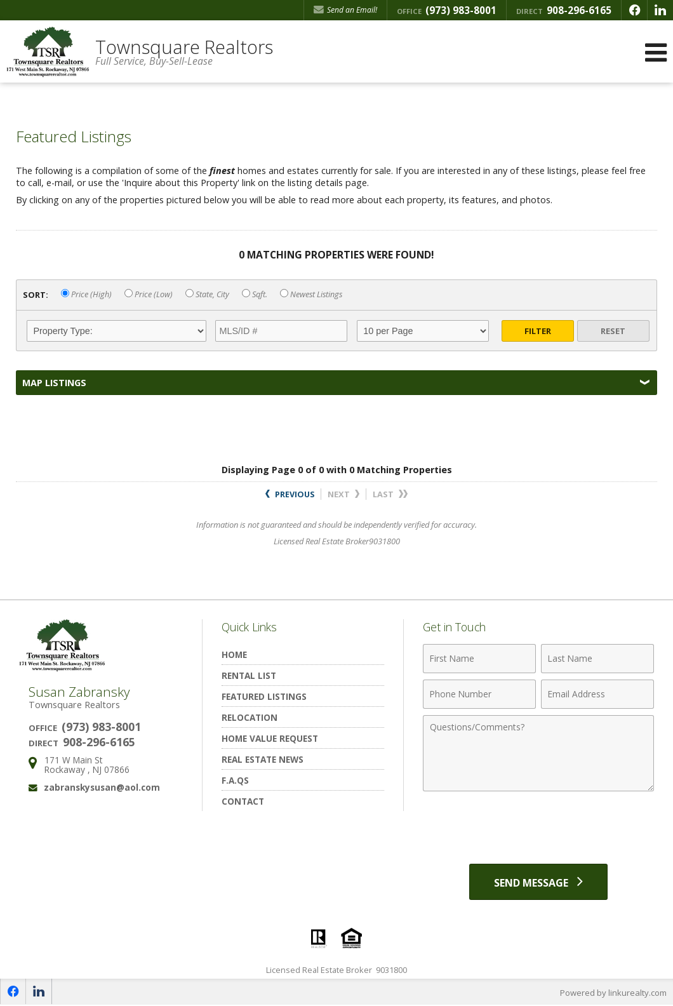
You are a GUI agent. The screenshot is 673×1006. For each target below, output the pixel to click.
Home (234, 654)
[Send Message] (538, 882)
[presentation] (538, 829)
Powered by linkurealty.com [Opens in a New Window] (613, 993)
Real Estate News (262, 759)
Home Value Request (270, 738)
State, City (207, 294)
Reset (613, 331)
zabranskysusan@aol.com (102, 787)
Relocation (249, 717)
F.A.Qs (235, 780)
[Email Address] (597, 694)
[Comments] (538, 753)
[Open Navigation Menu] (656, 52)
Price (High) (86, 294)
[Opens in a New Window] (634, 10)
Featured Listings (264, 696)
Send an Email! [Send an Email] (345, 9)
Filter (537, 331)
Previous (290, 494)
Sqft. (254, 294)
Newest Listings (311, 294)
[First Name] (479, 658)
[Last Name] (597, 658)
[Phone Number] (479, 694)
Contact (243, 801)
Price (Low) (148, 294)
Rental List (249, 675)
